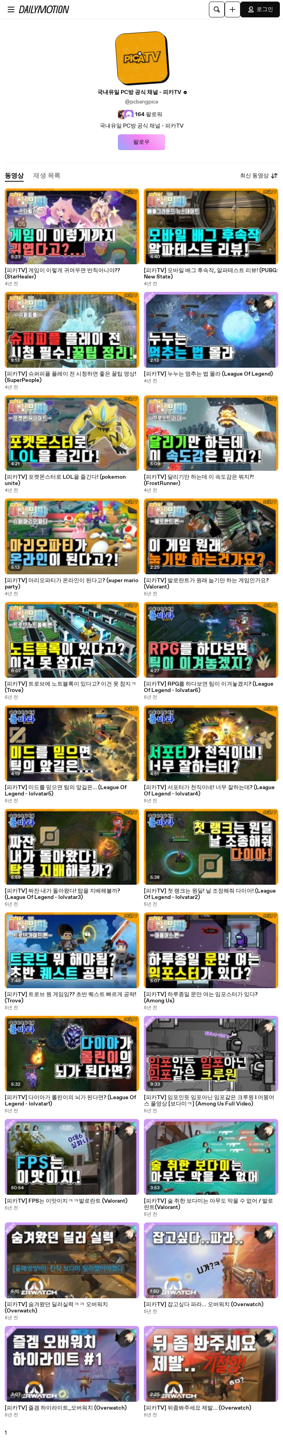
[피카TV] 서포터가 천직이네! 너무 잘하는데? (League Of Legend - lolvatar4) (209, 790)
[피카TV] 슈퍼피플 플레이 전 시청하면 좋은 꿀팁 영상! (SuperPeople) (70, 377)
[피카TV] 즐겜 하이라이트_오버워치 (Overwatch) (66, 1408)
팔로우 (141, 142)
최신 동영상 (259, 176)
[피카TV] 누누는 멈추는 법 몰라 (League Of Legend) (208, 374)
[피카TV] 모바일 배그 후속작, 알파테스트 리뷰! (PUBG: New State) (211, 273)
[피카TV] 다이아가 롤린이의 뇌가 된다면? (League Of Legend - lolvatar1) (70, 1100)
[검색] (217, 9)
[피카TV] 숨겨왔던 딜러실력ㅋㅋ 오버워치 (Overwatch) (56, 1307)
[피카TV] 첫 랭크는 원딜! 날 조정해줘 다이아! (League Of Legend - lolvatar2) (210, 894)
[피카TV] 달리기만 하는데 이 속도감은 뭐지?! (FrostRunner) (199, 480)
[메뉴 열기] (11, 9)
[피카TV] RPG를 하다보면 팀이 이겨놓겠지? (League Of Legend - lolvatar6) (209, 687)
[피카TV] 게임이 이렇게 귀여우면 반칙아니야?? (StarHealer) (62, 273)
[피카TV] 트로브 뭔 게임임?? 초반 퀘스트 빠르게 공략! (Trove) (70, 997)
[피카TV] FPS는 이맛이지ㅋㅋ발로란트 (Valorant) (66, 1201)
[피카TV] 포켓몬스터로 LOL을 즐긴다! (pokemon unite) (65, 480)
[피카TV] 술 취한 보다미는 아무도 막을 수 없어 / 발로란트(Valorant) (208, 1204)
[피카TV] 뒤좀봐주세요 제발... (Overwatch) (197, 1408)
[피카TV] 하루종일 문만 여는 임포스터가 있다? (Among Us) (201, 997)
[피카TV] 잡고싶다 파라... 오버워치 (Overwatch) (203, 1304)
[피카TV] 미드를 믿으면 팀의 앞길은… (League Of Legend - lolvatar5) (66, 790)
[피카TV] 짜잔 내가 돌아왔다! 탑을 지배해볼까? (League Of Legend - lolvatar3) (62, 894)
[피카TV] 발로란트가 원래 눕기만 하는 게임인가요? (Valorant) (206, 583)
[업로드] (232, 9)
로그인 (260, 9)
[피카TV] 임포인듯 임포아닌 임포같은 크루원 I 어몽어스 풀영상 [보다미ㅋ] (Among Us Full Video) (209, 1100)
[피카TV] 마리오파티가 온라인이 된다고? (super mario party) (71, 583)
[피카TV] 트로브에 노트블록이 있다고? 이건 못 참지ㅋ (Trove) (70, 687)
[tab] (14, 176)
